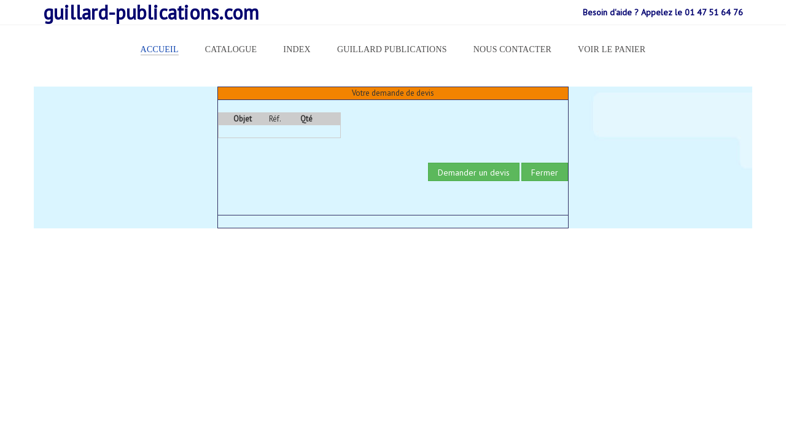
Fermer (544, 172)
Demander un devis (474, 172)
